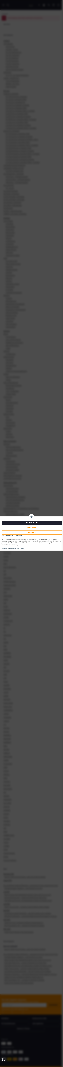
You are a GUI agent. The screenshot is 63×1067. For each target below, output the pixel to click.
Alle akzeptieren (31, 523)
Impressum (5, 548)
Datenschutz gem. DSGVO (16, 548)
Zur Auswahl (32, 527)
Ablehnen (31, 532)
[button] (3, 1060)
